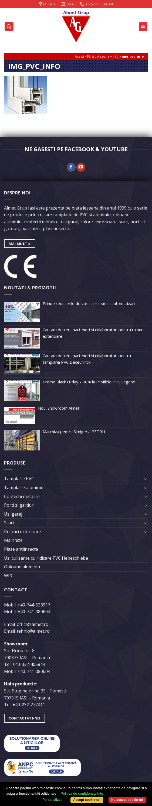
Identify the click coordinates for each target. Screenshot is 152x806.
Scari (9, 523)
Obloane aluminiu (22, 567)
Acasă (79, 56)
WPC (8, 576)
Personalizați (52, 800)
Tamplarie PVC (19, 479)
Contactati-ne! (24, 718)
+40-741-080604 (34, 612)
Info (116, 56)
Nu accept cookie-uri (127, 800)
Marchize (13, 540)
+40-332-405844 (28, 664)
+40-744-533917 (34, 605)
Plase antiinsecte (21, 549)
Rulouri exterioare (22, 532)
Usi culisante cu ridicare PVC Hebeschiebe (46, 558)
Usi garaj (13, 514)
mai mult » (20, 243)
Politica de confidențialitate (81, 793)
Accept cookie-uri (86, 800)
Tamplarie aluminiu (23, 487)
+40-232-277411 (28, 705)
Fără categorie (98, 56)
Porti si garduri (19, 505)
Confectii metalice (22, 496)
